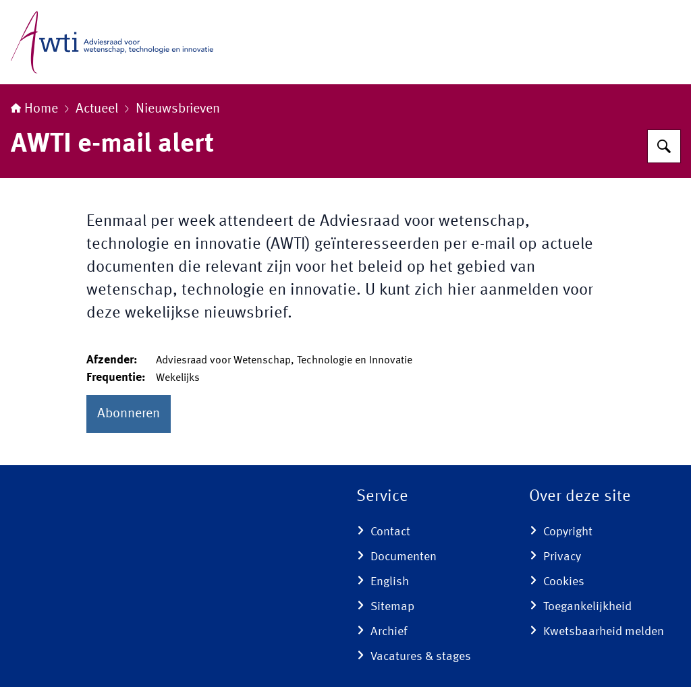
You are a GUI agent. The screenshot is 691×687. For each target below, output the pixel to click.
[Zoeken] (664, 146)
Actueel (97, 109)
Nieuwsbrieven (178, 109)
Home (34, 109)
